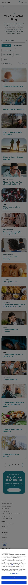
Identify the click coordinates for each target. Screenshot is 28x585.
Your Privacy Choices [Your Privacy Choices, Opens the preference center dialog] (14, 575)
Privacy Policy (14, 566)
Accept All (14, 583)
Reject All (14, 579)
